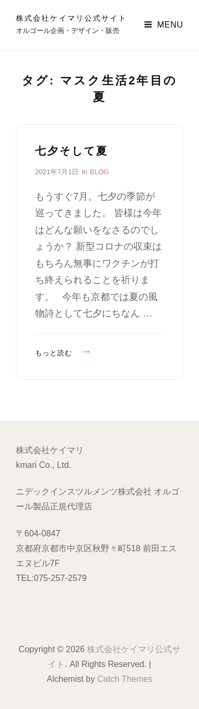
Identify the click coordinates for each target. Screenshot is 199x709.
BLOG (99, 172)
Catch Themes (124, 679)
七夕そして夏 (71, 151)
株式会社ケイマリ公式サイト (71, 18)
